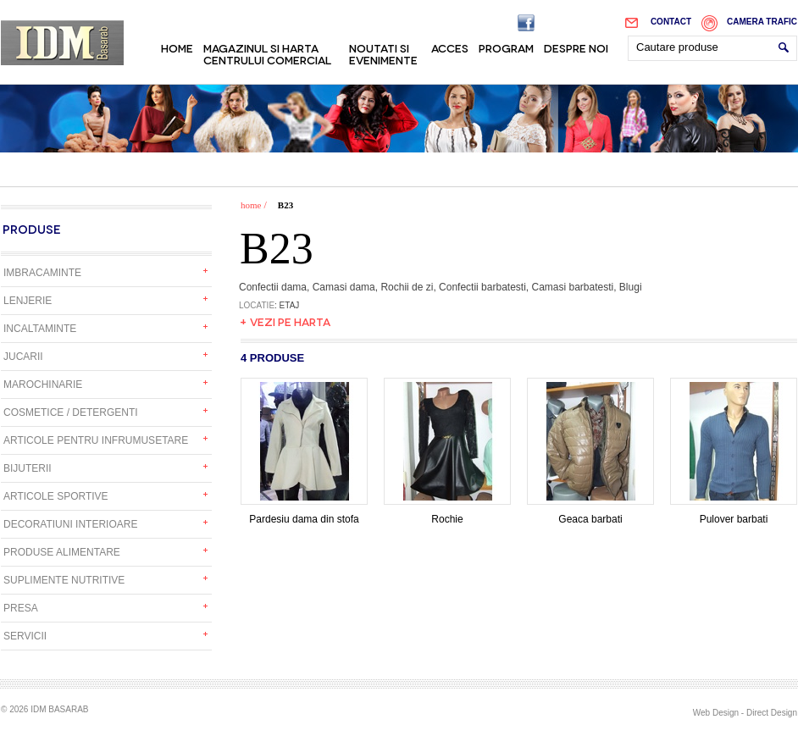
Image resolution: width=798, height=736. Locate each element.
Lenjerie (27, 301)
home (251, 205)
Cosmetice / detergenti (70, 412)
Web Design (716, 712)
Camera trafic (762, 21)
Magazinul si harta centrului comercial (267, 53)
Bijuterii (27, 468)
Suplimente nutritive (64, 580)
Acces (449, 47)
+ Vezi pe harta (284, 321)
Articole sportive (55, 496)
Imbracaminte (42, 273)
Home (177, 47)
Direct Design (771, 712)
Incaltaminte (39, 329)
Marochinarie (42, 384)
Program (506, 47)
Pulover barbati (733, 514)
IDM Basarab (62, 42)
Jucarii (23, 356)
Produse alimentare (61, 552)
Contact (671, 21)
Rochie (447, 514)
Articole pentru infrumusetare (95, 440)
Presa (20, 608)
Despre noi (576, 47)
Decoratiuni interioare (70, 524)
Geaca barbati (590, 514)
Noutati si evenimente (383, 53)
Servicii (25, 636)
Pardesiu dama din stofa (304, 514)
